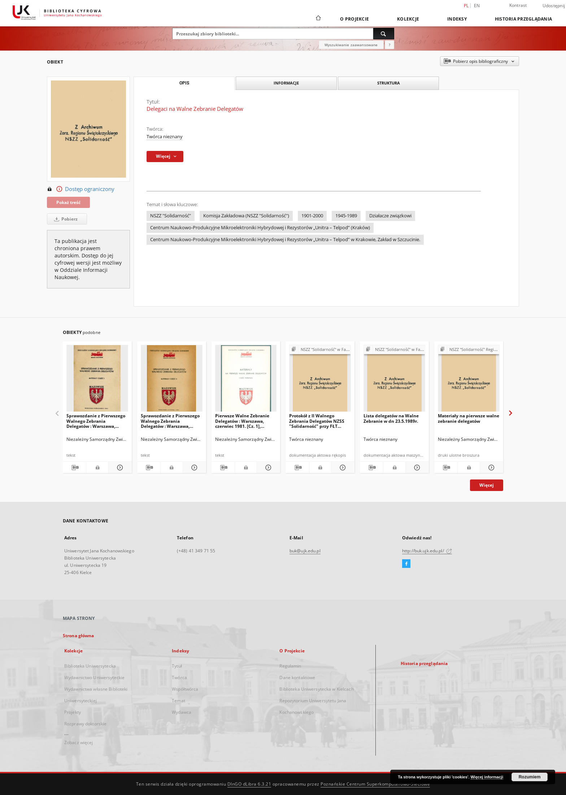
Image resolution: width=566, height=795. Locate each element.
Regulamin (290, 666)
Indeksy (457, 19)
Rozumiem (530, 776)
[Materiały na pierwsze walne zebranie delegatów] (468, 380)
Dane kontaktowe (297, 677)
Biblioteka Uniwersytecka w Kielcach (316, 689)
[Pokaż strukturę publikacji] (320, 349)
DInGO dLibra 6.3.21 (249, 784)
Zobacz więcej (78, 742)
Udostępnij (554, 6)
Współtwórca (185, 689)
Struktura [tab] (388, 83)
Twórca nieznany (165, 137)
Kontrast (518, 5)
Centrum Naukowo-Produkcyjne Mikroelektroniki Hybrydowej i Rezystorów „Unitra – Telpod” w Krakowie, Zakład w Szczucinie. (285, 239)
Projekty (72, 712)
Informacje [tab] (286, 83)
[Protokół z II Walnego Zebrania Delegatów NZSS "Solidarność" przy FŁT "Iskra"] (320, 380)
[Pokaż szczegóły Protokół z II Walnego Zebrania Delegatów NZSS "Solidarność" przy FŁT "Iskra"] (341, 467)
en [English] (477, 5)
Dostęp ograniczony (80, 189)
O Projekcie (354, 19)
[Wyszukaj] (383, 33)
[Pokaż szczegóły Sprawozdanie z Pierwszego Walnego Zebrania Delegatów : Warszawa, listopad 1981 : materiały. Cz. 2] (193, 467)
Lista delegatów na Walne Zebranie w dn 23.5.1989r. (391, 418)
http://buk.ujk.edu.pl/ (427, 551)
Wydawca (181, 712)
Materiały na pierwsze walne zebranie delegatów (468, 418)
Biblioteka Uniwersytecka (90, 666)
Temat (178, 701)
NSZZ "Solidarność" (170, 216)
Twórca (179, 677)
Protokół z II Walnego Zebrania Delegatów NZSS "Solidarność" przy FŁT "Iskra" (316, 421)
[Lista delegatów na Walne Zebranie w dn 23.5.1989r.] (394, 380)
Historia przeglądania (523, 19)
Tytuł (177, 666)
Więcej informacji (487, 777)
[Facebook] (406, 564)
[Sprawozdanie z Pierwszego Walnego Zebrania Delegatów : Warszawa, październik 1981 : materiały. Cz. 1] (97, 380)
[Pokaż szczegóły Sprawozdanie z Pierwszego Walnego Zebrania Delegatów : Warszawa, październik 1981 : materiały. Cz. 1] (119, 467)
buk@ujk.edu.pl (305, 551)
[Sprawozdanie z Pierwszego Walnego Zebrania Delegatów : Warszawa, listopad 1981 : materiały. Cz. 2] (171, 380)
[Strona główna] (318, 19)
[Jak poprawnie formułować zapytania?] (389, 44)
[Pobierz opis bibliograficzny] (74, 467)
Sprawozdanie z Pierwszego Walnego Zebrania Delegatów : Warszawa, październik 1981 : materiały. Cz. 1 (95, 421)
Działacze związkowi (390, 216)
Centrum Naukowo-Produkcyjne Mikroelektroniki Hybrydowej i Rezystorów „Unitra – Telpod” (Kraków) (260, 228)
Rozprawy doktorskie (85, 724)
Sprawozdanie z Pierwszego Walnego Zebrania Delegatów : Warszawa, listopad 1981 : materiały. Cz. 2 (171, 421)
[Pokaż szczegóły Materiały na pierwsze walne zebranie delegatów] (490, 467)
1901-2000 (312, 216)
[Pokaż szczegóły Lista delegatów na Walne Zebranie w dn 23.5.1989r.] (416, 467)
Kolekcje (408, 19)
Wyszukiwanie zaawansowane (351, 44)
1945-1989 (346, 216)
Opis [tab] (184, 83)
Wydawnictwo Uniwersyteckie (94, 677)
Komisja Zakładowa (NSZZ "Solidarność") (246, 216)
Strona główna (78, 636)
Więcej (486, 485)
